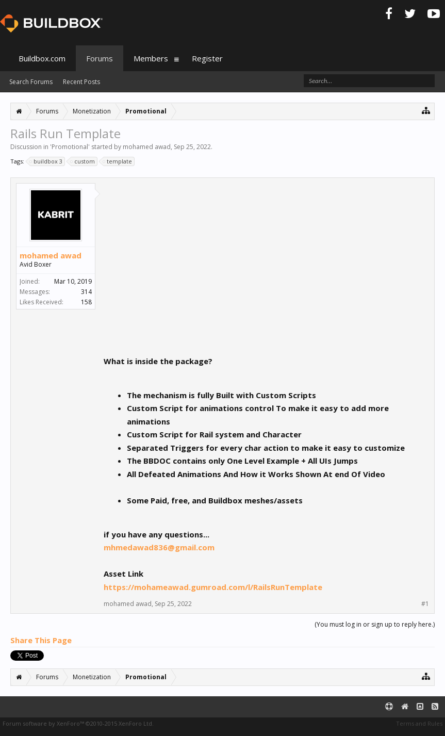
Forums (99, 58)
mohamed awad (147, 146)
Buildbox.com (42, 58)
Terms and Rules (419, 723)
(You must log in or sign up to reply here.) (375, 624)
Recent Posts (81, 81)
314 (86, 291)
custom (83, 161)
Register (207, 58)
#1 (425, 604)
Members (151, 58)
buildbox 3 (46, 161)
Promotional (70, 146)
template (118, 161)
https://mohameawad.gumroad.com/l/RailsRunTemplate (213, 587)
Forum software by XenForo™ (78, 723)
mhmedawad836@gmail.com (159, 547)
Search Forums (31, 81)
